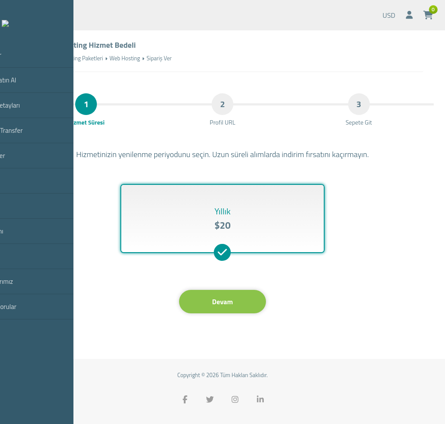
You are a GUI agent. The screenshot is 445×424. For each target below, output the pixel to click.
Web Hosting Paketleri (76, 58)
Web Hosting (125, 58)
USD (388, 15)
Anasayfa (33, 58)
